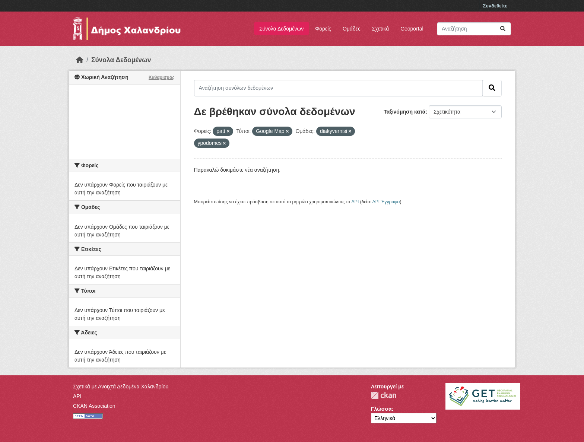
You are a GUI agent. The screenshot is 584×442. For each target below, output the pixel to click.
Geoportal (411, 29)
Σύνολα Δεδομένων (281, 29)
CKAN (383, 395)
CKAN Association (94, 406)
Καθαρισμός (162, 77)
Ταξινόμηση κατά (404, 112)
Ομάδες (352, 29)
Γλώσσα (381, 409)
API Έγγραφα (386, 201)
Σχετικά (380, 29)
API (355, 201)
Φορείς (323, 29)
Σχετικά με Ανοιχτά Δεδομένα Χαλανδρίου (120, 386)
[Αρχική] (79, 60)
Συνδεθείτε (495, 6)
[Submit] (502, 28)
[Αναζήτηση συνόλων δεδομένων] (474, 28)
